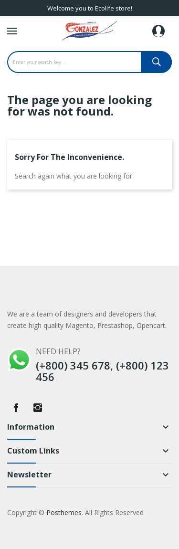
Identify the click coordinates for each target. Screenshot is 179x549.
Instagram (37, 407)
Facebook (15, 407)
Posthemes (64, 512)
